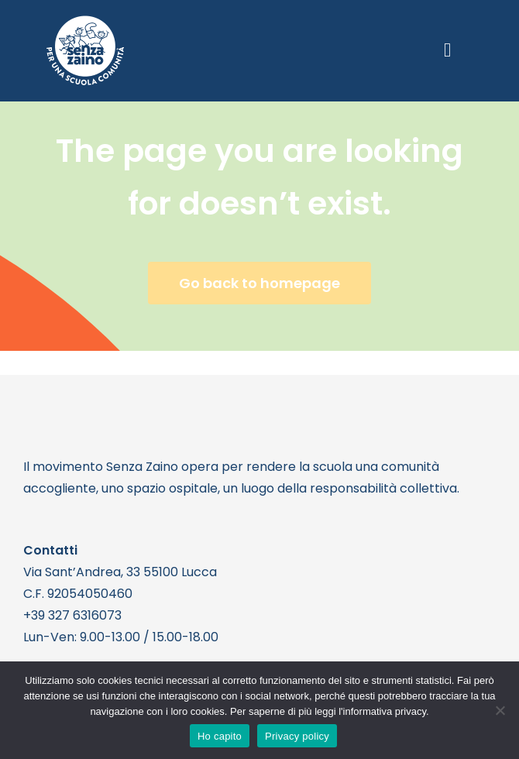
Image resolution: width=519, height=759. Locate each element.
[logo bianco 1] (85, 22)
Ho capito (220, 736)
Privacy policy (297, 736)
